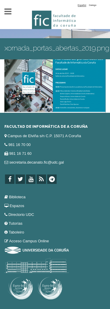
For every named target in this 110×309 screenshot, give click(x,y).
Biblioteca (17, 197)
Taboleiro (16, 232)
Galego (93, 5)
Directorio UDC (21, 214)
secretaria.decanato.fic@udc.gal (36, 162)
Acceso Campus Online (29, 241)
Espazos (17, 206)
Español (82, 5)
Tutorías (15, 223)
